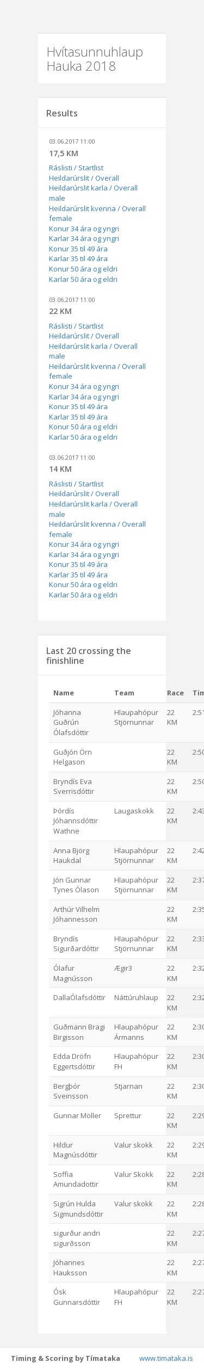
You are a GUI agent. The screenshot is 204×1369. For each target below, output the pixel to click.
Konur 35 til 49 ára (78, 249)
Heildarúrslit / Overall (84, 178)
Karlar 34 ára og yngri (84, 238)
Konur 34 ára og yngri (84, 228)
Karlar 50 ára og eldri (83, 279)
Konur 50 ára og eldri (83, 269)
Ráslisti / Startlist (76, 167)
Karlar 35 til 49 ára (78, 258)
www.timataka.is (166, 1358)
